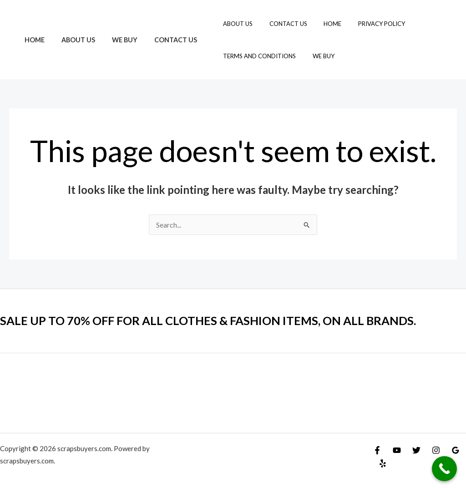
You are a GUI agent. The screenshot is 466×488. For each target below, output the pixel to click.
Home (32, 40)
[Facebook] (377, 450)
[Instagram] (436, 450)
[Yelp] (383, 463)
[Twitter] (416, 450)
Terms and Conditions (241, 56)
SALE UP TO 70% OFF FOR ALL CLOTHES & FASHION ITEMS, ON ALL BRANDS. (211, 320)
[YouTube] (397, 450)
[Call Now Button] (444, 468)
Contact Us (162, 40)
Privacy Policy (349, 23)
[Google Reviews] (455, 450)
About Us (72, 40)
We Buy (115, 40)
